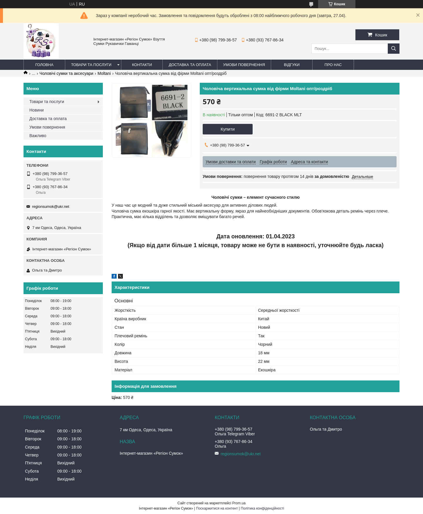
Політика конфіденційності (262, 508)
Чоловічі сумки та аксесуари (66, 73)
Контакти (142, 65)
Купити (228, 129)
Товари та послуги (91, 65)
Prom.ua (239, 503)
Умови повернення (244, 65)
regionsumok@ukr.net (50, 206)
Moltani (104, 73)
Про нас (333, 65)
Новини (36, 110)
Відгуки (291, 65)
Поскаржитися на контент (217, 508)
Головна (44, 65)
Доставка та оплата (190, 65)
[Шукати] (394, 48)
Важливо (37, 135)
